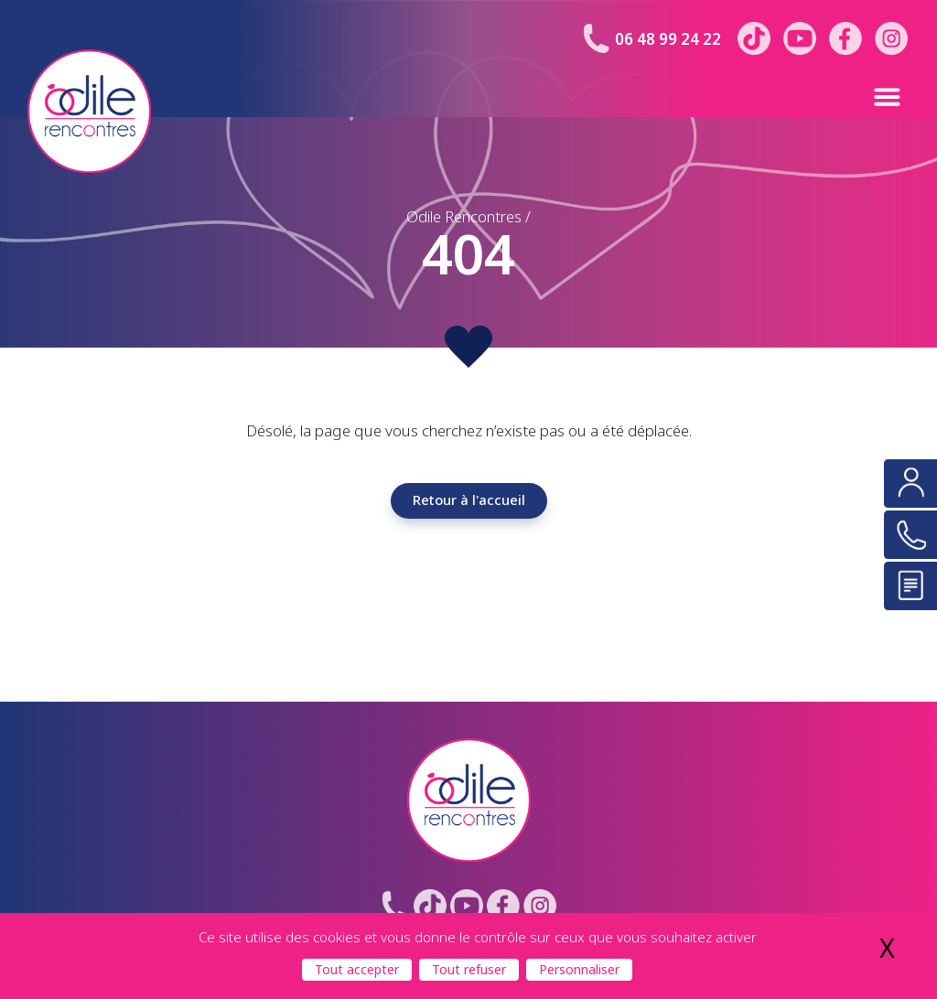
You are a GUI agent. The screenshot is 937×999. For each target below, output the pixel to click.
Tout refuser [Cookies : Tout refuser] (469, 970)
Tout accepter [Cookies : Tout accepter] (357, 970)
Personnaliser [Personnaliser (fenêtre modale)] (579, 970)
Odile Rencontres (464, 217)
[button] (847, 96)
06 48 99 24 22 (668, 39)
